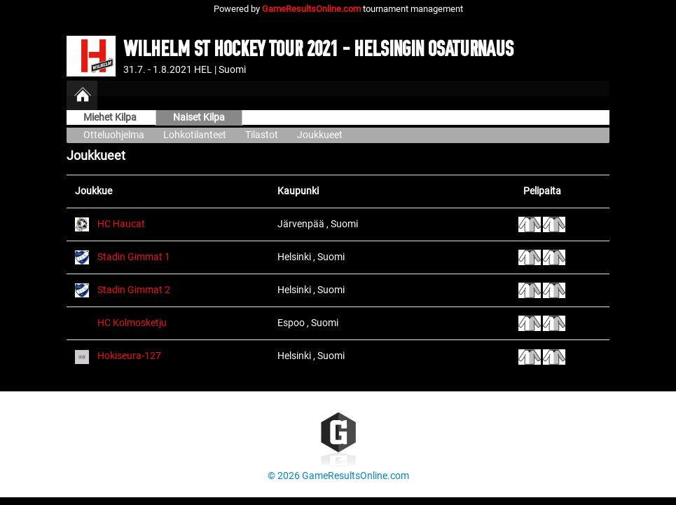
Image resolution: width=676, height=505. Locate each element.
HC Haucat (121, 224)
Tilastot (261, 135)
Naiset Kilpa (199, 117)
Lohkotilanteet (194, 135)
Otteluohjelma (113, 135)
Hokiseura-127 (129, 356)
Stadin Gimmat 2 (133, 290)
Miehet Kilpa (111, 117)
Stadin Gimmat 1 (133, 257)
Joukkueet (320, 135)
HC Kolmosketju (132, 323)
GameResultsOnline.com (311, 9)
